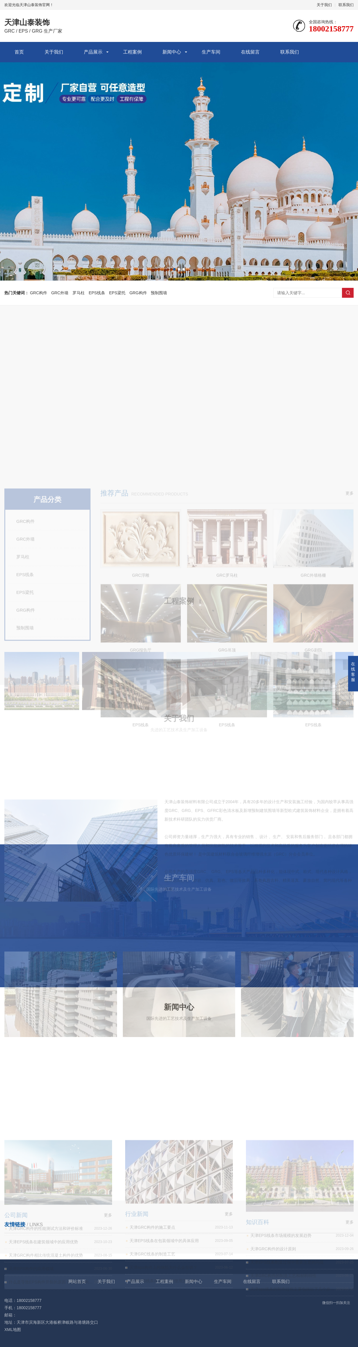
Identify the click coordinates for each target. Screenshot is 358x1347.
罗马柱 (78, 292)
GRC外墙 (59, 292)
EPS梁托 (117, 292)
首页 (19, 51)
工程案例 (132, 51)
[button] (174, 269)
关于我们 (324, 5)
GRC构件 (38, 292)
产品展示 (93, 51)
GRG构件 (138, 292)
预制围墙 (159, 292)
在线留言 (250, 51)
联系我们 (346, 5)
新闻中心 (171, 51)
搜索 (348, 293)
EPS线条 (97, 292)
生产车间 (211, 51)
